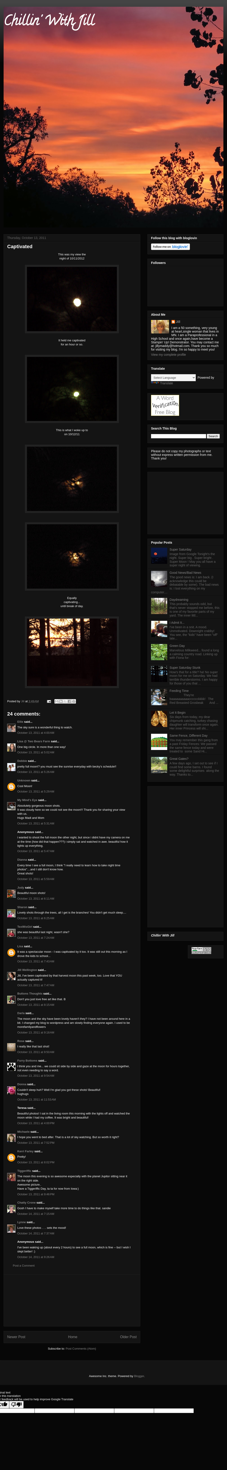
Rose (20, 1041)
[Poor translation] (16, 1404)
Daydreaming (179, 599)
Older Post (128, 1337)
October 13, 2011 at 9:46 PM (35, 1194)
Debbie (22, 761)
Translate (162, 383)
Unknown (24, 780)
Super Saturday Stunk (185, 667)
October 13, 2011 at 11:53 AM (36, 1099)
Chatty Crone (26, 1202)
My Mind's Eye (27, 800)
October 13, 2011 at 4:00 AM (35, 732)
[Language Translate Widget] (173, 377)
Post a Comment (24, 1265)
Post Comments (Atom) (81, 1348)
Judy (21, 887)
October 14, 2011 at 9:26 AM (35, 1257)
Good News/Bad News (185, 572)
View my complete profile (168, 354)
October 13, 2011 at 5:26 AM (35, 772)
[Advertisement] (72, 1300)
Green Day (177, 646)
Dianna (22, 859)
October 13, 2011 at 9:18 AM (35, 1032)
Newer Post (16, 1337)
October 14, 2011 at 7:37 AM (35, 1233)
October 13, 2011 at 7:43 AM (35, 961)
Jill (178, 322)
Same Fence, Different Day (189, 735)
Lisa (20, 946)
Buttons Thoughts (29, 993)
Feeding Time (179, 691)
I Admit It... (177, 622)
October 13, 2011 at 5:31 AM (35, 823)
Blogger (139, 1376)
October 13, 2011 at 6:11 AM (35, 898)
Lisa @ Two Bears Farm (33, 741)
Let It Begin (178, 712)
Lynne (21, 1222)
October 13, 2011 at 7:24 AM (35, 937)
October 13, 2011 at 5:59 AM (35, 879)
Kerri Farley (25, 1151)
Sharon (22, 907)
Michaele (23, 1131)
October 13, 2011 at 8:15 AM (35, 1004)
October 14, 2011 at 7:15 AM (35, 1214)
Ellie (20, 721)
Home (73, 1337)
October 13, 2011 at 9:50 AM (35, 1052)
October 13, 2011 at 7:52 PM (35, 1142)
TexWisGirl (24, 926)
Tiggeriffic (24, 1171)
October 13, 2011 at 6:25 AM (35, 918)
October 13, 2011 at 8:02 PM (35, 1162)
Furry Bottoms (27, 1060)
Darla (21, 1013)
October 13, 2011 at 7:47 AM (35, 985)
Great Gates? (179, 759)
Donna (21, 1084)
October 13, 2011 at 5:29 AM (35, 791)
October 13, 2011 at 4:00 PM (35, 1123)
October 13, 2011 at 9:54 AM (35, 1075)
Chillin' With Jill (49, 22)
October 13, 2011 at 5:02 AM (35, 752)
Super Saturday (180, 549)
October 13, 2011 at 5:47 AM (35, 851)
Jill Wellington (27, 970)
